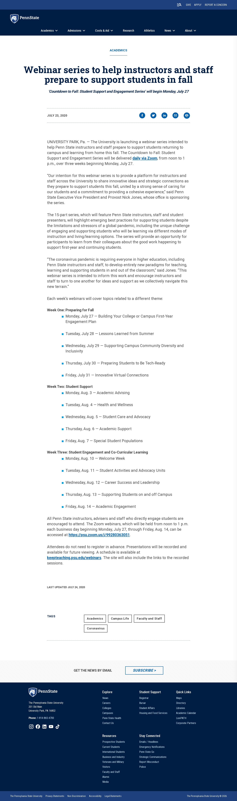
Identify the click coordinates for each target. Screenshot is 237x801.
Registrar (144, 698)
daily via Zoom (144, 158)
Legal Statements (113, 796)
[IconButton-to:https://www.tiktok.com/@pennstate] (57, 726)
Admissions (74, 30)
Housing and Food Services (153, 713)
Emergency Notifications (152, 746)
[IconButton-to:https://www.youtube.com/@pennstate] (51, 726)
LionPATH (181, 718)
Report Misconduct (149, 761)
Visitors (106, 766)
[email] (175, 115)
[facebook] (142, 115)
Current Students (111, 746)
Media (105, 781)
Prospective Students (113, 741)
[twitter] (153, 115)
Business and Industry (113, 757)
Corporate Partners (186, 723)
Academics (47, 30)
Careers (106, 703)
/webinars (92, 558)
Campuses (107, 713)
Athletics (149, 30)
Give (188, 4)
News (168, 30)
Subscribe (143, 670)
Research (128, 30)
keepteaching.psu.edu (65, 558)
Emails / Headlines (148, 741)
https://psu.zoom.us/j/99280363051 (99, 535)
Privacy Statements (55, 796)
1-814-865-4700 (45, 718)
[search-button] (179, 4)
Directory (181, 703)
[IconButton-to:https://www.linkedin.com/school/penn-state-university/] (44, 726)
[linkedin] (164, 115)
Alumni (105, 776)
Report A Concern (216, 4)
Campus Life (120, 618)
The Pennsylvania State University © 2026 (207, 796)
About (188, 30)
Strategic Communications (152, 757)
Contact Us (108, 723)
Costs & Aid (102, 30)
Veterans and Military (113, 761)
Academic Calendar (186, 713)
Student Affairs (147, 708)
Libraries (180, 708)
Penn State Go (146, 751)
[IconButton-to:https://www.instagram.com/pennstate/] (31, 726)
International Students (113, 751)
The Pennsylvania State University (26, 796)
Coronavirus (96, 628)
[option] (41, 718)
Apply (197, 4)
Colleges (106, 708)
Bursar (142, 703)
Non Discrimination (76, 796)
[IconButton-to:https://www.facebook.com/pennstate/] (37, 726)
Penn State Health (111, 718)
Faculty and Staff (149, 618)
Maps (179, 698)
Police (142, 766)
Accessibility (95, 796)
